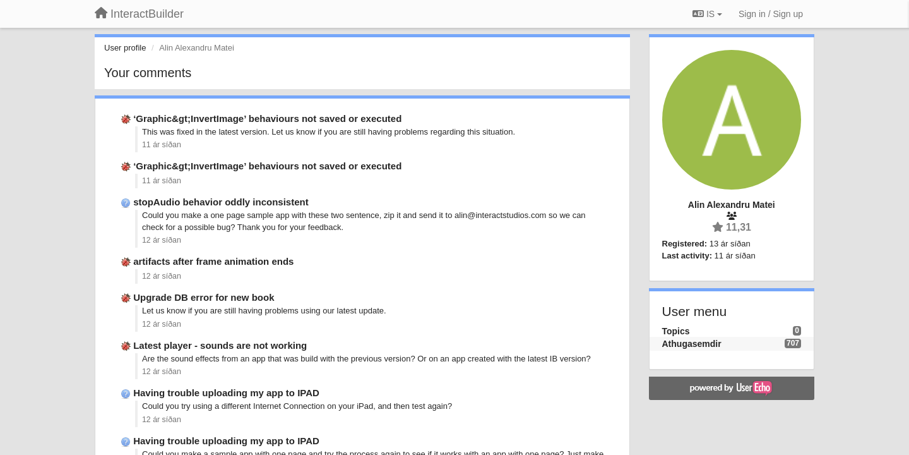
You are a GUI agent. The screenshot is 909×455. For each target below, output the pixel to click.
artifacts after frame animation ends (213, 261)
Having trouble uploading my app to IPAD (226, 392)
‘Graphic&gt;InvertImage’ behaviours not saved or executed (267, 118)
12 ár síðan (161, 240)
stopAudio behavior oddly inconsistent (221, 202)
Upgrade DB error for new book (203, 297)
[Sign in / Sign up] (771, 14)
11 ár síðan (161, 144)
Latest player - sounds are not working (220, 345)
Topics (676, 331)
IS (707, 14)
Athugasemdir (692, 344)
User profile (125, 47)
